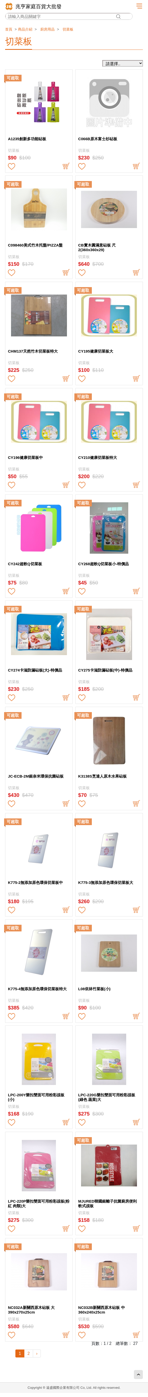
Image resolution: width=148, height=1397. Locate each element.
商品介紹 (25, 29)
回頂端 (138, 1374)
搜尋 (118, 16)
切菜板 (68, 29)
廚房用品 (47, 29)
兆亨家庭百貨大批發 (38, 6)
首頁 (8, 29)
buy (66, 166)
